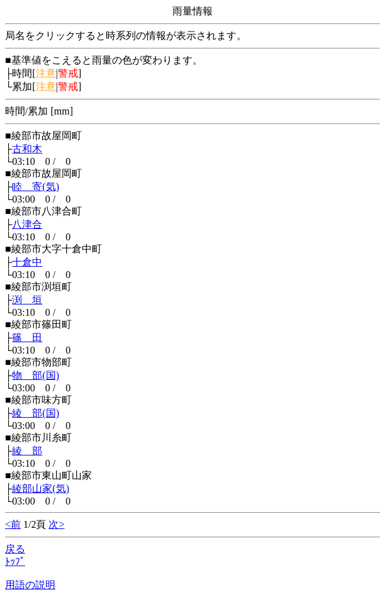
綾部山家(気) (40, 488)
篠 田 (27, 337)
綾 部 (27, 450)
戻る (15, 549)
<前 (13, 524)
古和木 (27, 148)
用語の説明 (30, 584)
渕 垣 (27, 299)
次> (56, 524)
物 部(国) (35, 375)
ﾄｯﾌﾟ (15, 561)
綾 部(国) (35, 413)
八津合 (27, 224)
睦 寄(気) (35, 186)
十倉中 (27, 262)
